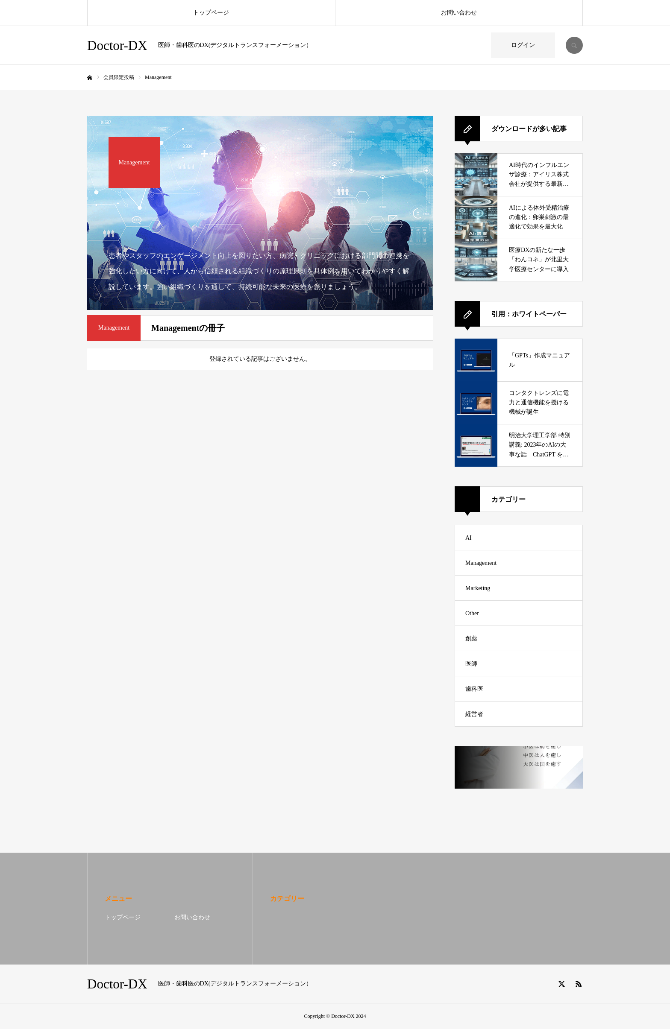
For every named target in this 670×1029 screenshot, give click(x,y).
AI (468, 538)
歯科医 (474, 689)
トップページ (211, 12)
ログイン (523, 45)
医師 (471, 664)
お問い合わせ (459, 12)
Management (481, 563)
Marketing (477, 588)
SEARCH (574, 45)
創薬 (471, 638)
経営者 (474, 714)
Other (472, 613)
